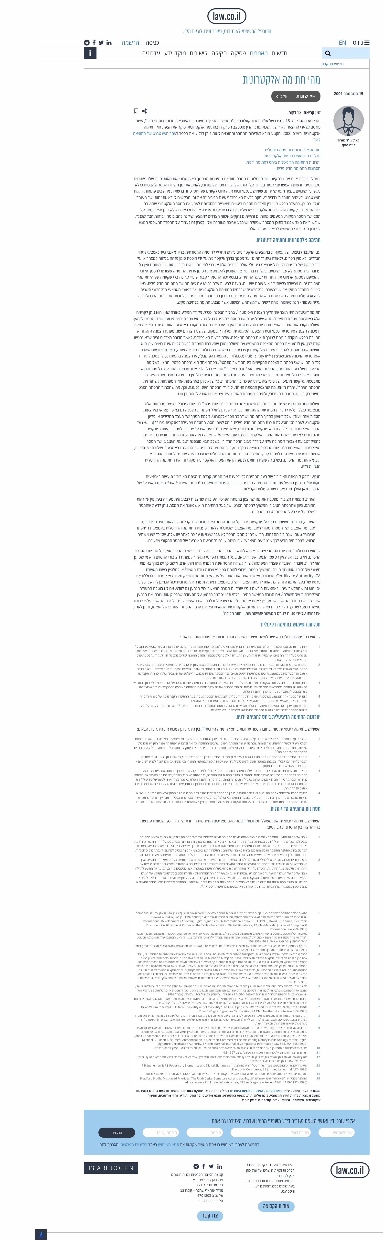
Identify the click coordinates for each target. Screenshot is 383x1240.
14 (101, 849)
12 (241, 751)
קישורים (163, 53)
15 (166, 885)
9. (283, 1028)
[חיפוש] (292, 53)
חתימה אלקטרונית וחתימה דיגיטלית (257, 149)
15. (283, 1078)
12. (283, 1057)
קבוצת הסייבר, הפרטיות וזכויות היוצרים (222, 1091)
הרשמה (95, 42)
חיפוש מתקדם (298, 63)
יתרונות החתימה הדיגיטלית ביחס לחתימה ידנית (248, 162)
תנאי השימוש (133, 1144)
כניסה (117, 42)
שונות (270, 96)
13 (211, 820)
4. (283, 954)
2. (283, 933)
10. (283, 1048)
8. (283, 1016)
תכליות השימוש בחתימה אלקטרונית (257, 156)
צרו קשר (175, 1216)
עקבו (246, 96)
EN (307, 42)
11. (283, 1052)
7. (283, 1007)
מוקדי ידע (140, 53)
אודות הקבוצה (241, 1206)
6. (283, 999)
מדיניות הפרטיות (98, 1144)
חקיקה (184, 53)
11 (168, 728)
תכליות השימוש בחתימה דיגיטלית (255, 625)
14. (283, 1074)
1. (283, 913)
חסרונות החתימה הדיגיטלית (263, 168)
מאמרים (224, 53)
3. (283, 946)
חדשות (244, 53)
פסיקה (203, 53)
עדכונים (116, 53)
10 (143, 704)
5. (283, 986)
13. (283, 1065)
